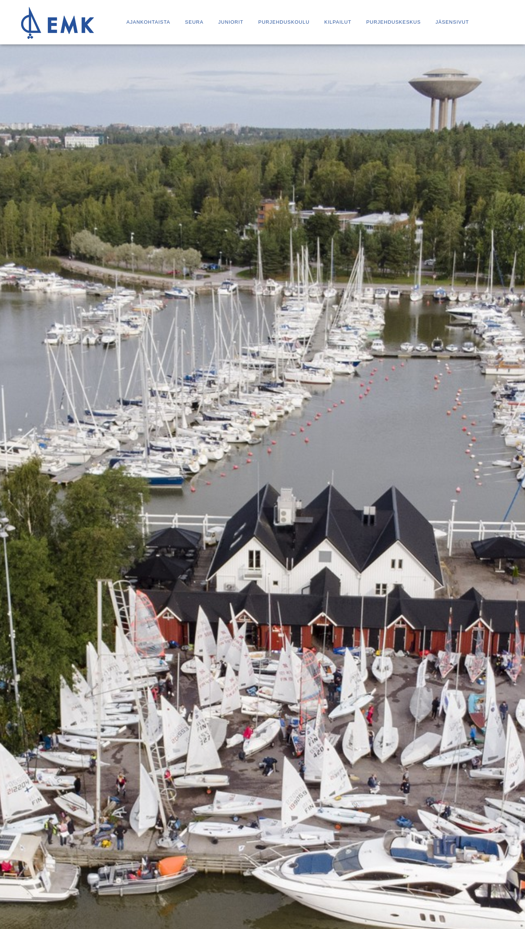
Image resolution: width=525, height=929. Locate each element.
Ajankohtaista (148, 22)
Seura (194, 22)
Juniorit (230, 22)
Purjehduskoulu (283, 22)
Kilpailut (337, 22)
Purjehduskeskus (393, 22)
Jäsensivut (452, 22)
